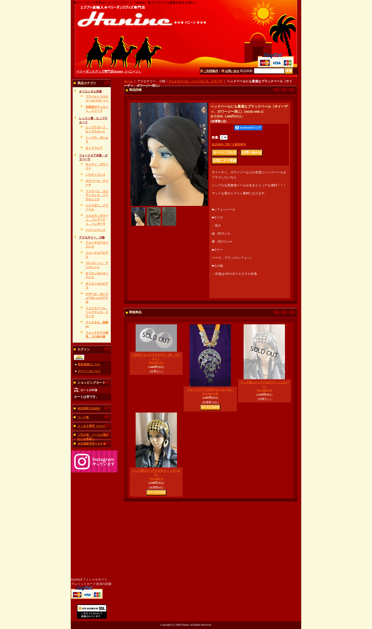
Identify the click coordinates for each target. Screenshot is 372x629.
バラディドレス (95, 174)
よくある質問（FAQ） (92, 426)
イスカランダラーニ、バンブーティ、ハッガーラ (97, 219)
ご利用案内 (211, 70)
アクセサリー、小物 (92, 237)
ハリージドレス (95, 229)
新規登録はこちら (89, 364)
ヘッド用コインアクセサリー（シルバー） (264, 386)
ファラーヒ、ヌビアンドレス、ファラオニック (97, 195)
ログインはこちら (89, 371)
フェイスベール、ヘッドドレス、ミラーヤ (97, 312)
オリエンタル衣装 (90, 91)
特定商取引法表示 (89, 408)
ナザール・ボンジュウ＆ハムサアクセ (97, 297)
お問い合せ (232, 70)
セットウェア (94, 147)
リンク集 (83, 417)
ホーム (128, 81)
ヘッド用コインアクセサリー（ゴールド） (156, 474)
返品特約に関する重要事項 (229, 144)
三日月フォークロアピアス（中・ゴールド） (156, 358)
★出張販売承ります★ (92, 443)
